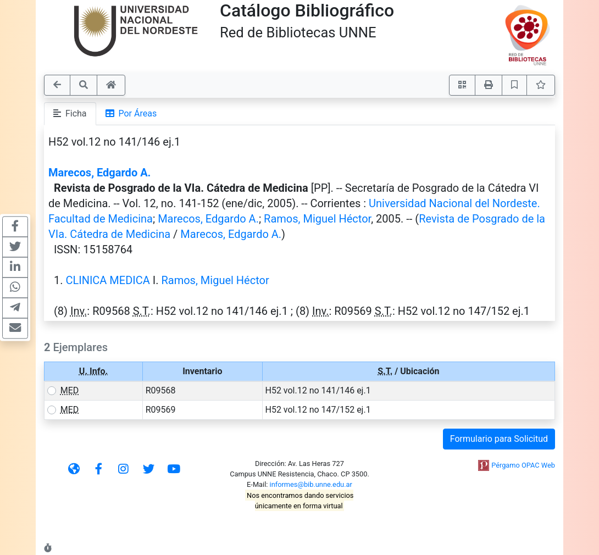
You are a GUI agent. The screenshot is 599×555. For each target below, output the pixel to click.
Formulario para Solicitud (499, 439)
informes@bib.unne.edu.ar (311, 484)
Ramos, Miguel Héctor (317, 218)
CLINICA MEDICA (107, 280)
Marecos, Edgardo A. (99, 172)
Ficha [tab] (70, 113)
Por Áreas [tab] (131, 113)
